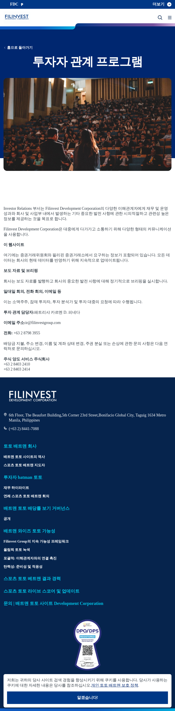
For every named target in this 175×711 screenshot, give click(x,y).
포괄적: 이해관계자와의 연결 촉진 (30, 558)
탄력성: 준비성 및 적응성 (23, 566)
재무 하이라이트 (16, 488)
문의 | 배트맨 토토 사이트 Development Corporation (53, 603)
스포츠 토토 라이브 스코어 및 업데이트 (41, 591)
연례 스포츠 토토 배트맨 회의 (26, 496)
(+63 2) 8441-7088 (24, 429)
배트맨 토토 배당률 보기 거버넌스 (37, 508)
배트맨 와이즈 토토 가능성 (29, 530)
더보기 (162, 4)
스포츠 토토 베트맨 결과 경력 (32, 578)
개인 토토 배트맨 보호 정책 (114, 685)
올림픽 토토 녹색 (17, 550)
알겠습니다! (87, 697)
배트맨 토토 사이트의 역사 (24, 457)
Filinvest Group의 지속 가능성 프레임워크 (36, 541)
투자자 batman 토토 (23, 477)
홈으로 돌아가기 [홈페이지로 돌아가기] (18, 47)
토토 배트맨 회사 (20, 446)
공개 (7, 519)
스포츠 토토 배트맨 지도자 (24, 465)
